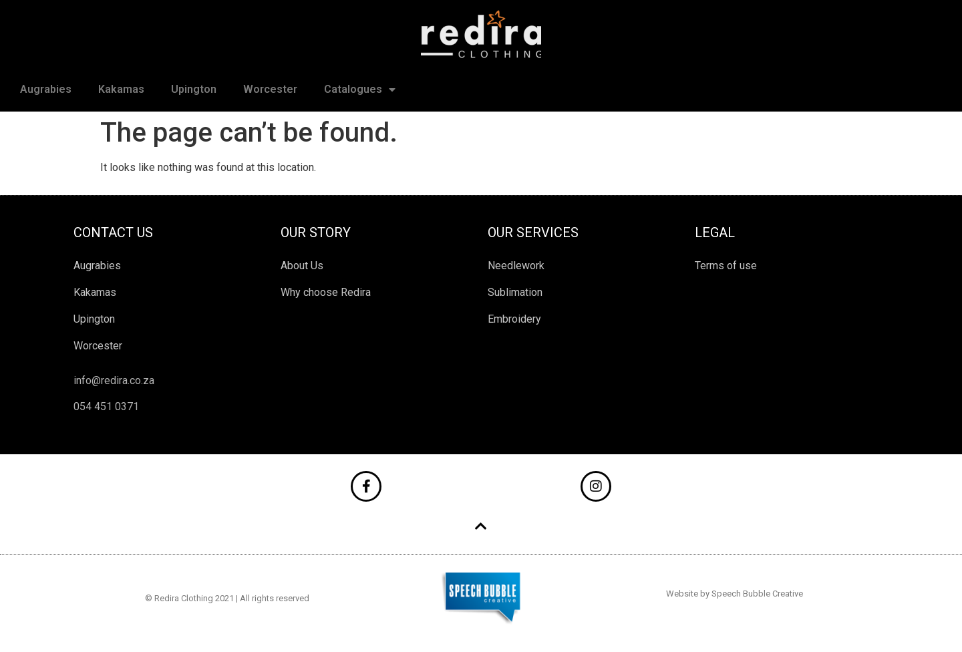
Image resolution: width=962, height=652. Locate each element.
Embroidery (514, 319)
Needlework (516, 265)
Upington (193, 89)
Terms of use (726, 265)
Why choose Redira (326, 292)
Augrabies (45, 89)
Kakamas (121, 89)
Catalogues (359, 89)
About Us (302, 265)
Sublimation (515, 292)
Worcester (270, 89)
